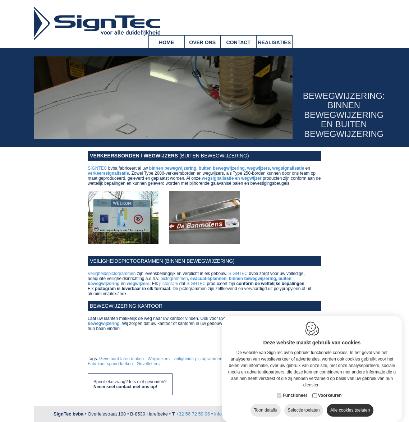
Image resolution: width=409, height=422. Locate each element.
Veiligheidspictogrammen (111, 273)
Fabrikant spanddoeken (110, 363)
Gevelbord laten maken (121, 358)
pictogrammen (174, 278)
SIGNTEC (97, 168)
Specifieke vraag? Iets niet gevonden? (129, 384)
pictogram (168, 283)
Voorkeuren (330, 389)
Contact (238, 42)
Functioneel (294, 389)
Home (166, 42)
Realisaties (274, 42)
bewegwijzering (104, 323)
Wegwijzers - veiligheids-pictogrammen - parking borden (201, 358)
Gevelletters (148, 363)
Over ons (202, 42)
